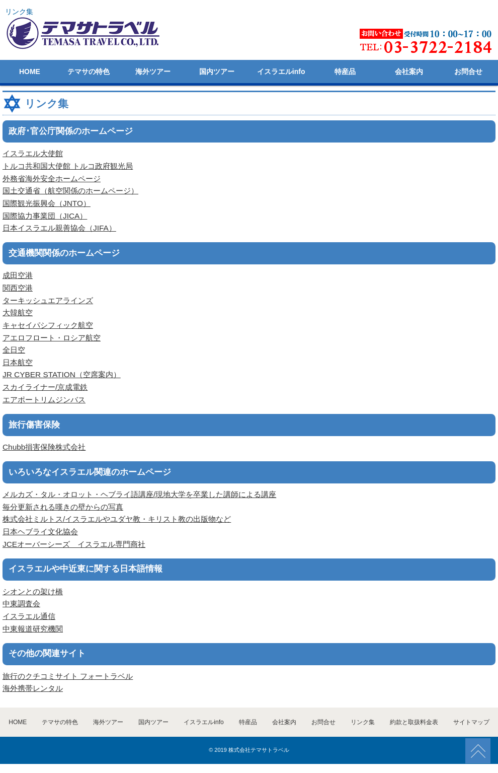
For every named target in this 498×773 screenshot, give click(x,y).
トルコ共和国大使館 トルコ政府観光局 (68, 166)
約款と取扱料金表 (414, 722)
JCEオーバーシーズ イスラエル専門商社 (74, 544)
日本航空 (18, 362)
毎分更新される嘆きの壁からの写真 (63, 507)
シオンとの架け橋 (33, 591)
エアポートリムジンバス (44, 399)
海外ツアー (153, 71)
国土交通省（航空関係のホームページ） (70, 190)
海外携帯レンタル (33, 688)
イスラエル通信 (29, 616)
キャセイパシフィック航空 (48, 325)
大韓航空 (18, 312)
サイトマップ (471, 722)
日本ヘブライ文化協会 (40, 531)
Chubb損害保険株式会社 (44, 447)
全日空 (14, 349)
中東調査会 (21, 603)
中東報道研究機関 (33, 628)
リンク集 (363, 722)
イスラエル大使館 (33, 153)
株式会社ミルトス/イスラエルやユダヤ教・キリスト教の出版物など (117, 519)
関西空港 (18, 288)
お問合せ (468, 71)
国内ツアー (216, 71)
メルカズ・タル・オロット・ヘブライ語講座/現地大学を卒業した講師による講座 (139, 494)
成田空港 (18, 275)
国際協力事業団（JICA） (45, 216)
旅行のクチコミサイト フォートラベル (68, 676)
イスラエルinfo (281, 71)
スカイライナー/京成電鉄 (45, 387)
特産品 (345, 71)
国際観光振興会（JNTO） (47, 203)
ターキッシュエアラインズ (48, 300)
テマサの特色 (88, 71)
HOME (29, 71)
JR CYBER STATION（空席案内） (62, 374)
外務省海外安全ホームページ (52, 178)
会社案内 (409, 71)
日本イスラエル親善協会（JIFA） (59, 228)
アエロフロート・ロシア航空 (52, 337)
